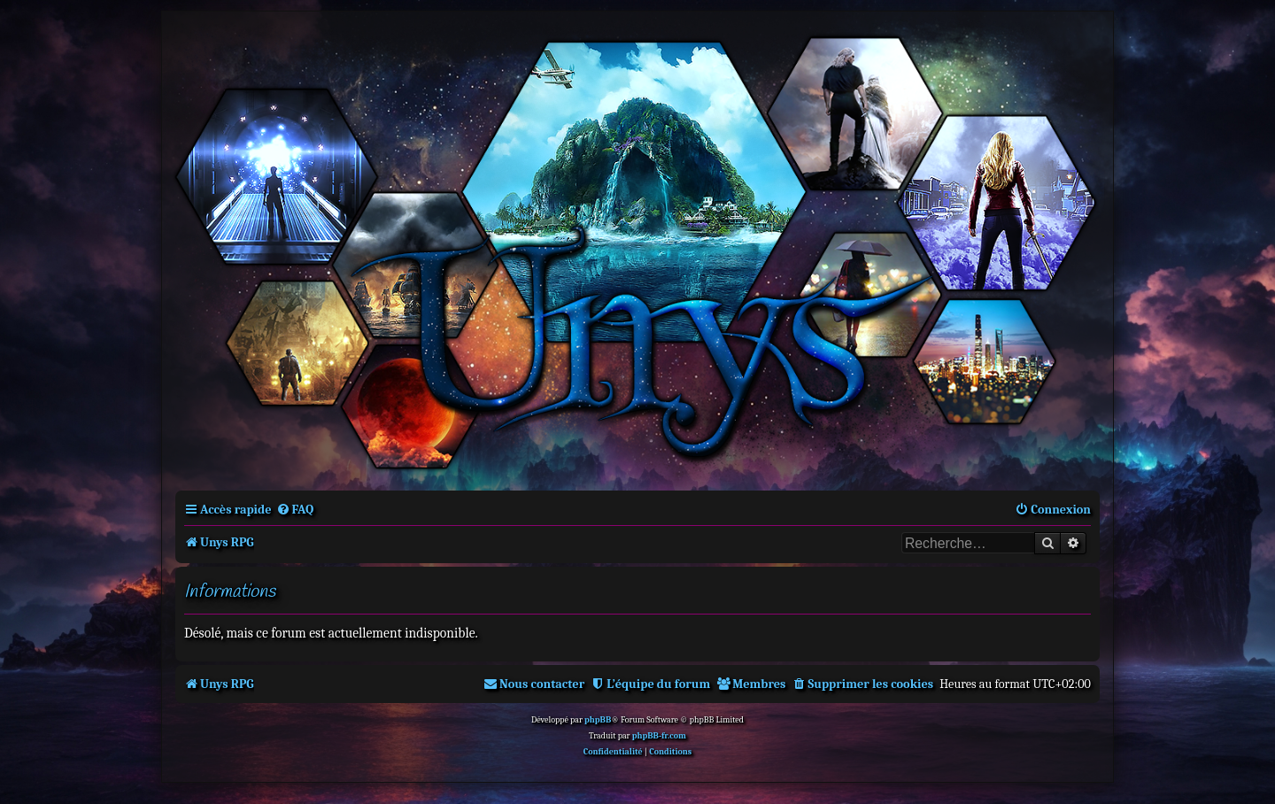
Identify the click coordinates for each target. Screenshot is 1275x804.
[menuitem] (295, 509)
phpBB (597, 720)
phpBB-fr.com (659, 736)
